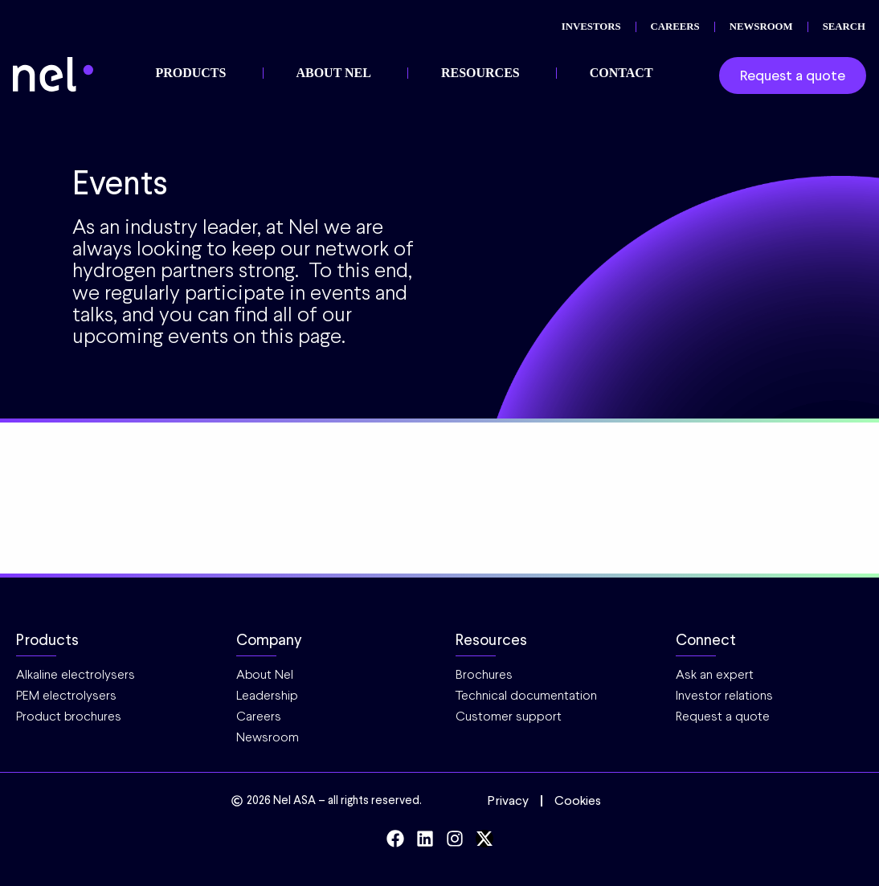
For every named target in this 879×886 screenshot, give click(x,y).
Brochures (484, 674)
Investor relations (724, 695)
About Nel (264, 674)
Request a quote (723, 716)
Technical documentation (526, 695)
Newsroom (267, 737)
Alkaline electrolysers (75, 674)
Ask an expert (715, 674)
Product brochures (68, 716)
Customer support (509, 716)
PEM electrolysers (66, 695)
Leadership (267, 695)
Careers (258, 716)
